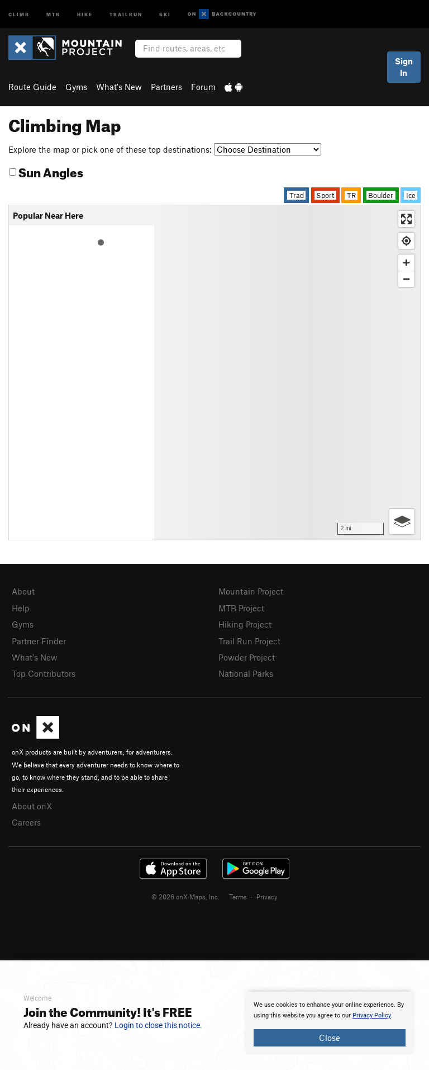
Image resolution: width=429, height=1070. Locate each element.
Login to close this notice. (158, 1025)
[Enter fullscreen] (406, 219)
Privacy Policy (371, 1015)
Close (329, 1038)
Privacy (267, 897)
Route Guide (32, 87)
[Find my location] (406, 241)
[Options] (401, 521)
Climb (19, 13)
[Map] (287, 372)
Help (21, 608)
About (23, 591)
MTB (53, 13)
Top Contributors (43, 673)
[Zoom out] (406, 279)
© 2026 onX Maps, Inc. (185, 897)
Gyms (76, 87)
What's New (119, 87)
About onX (32, 806)
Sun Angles (46, 170)
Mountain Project (250, 591)
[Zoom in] (406, 262)
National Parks (245, 673)
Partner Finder (39, 641)
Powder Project (246, 657)
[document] (330, 1023)
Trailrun (125, 13)
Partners (166, 87)
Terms (238, 897)
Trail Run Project (249, 641)
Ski (165, 13)
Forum (203, 87)
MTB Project (241, 608)
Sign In (404, 67)
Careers (26, 822)
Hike (85, 13)
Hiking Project (244, 624)
